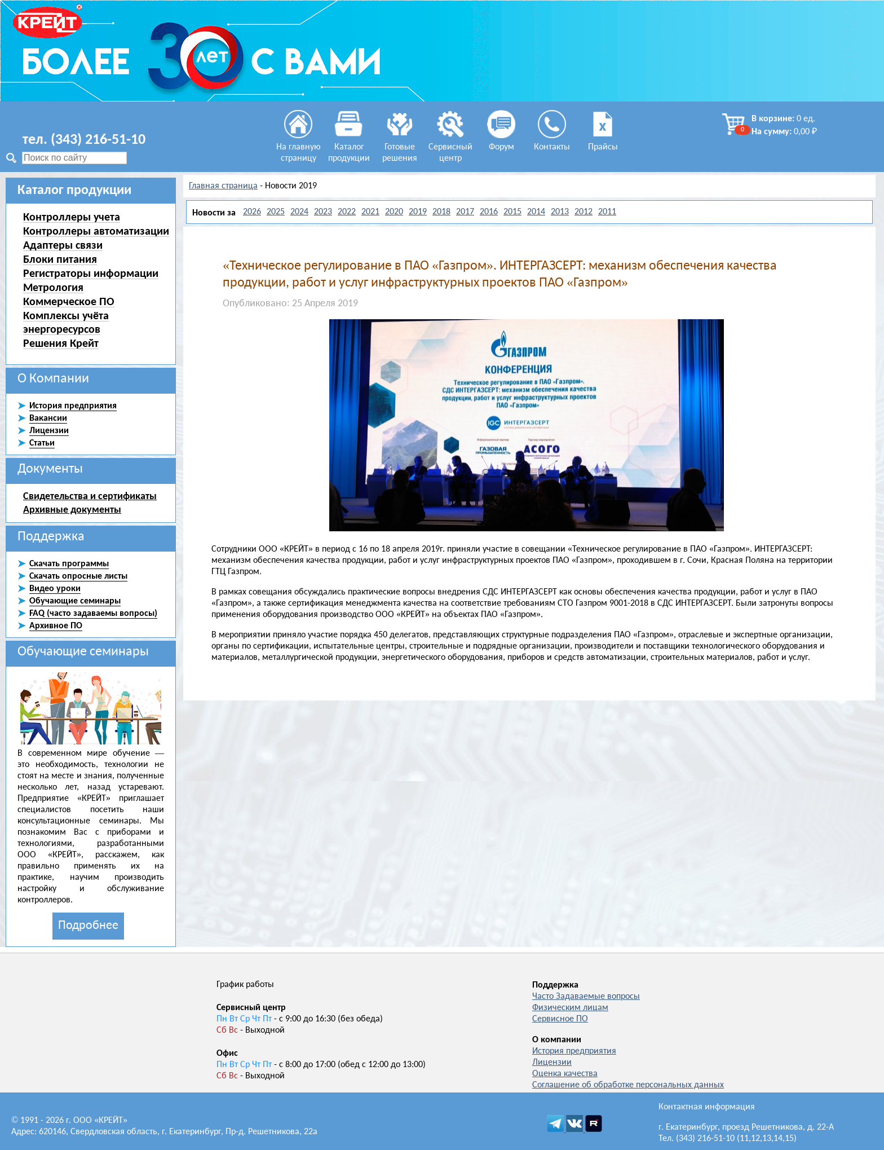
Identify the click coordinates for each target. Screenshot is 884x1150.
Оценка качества (565, 1073)
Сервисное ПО (560, 1019)
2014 (536, 212)
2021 (370, 212)
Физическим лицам (570, 1007)
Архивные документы (72, 509)
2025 (276, 212)
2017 (465, 212)
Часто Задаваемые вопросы (586, 996)
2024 (299, 212)
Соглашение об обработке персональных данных (628, 1085)
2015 (512, 212)
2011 (607, 212)
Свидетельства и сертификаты (90, 496)
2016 (489, 212)
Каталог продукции (349, 147)
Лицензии (552, 1062)
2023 (323, 212)
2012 (583, 212)
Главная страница (223, 186)
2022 (347, 212)
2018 (441, 212)
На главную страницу (298, 147)
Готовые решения (399, 147)
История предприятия (574, 1051)
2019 (418, 212)
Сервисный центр (450, 147)
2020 (394, 212)
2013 (560, 212)
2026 (252, 212)
